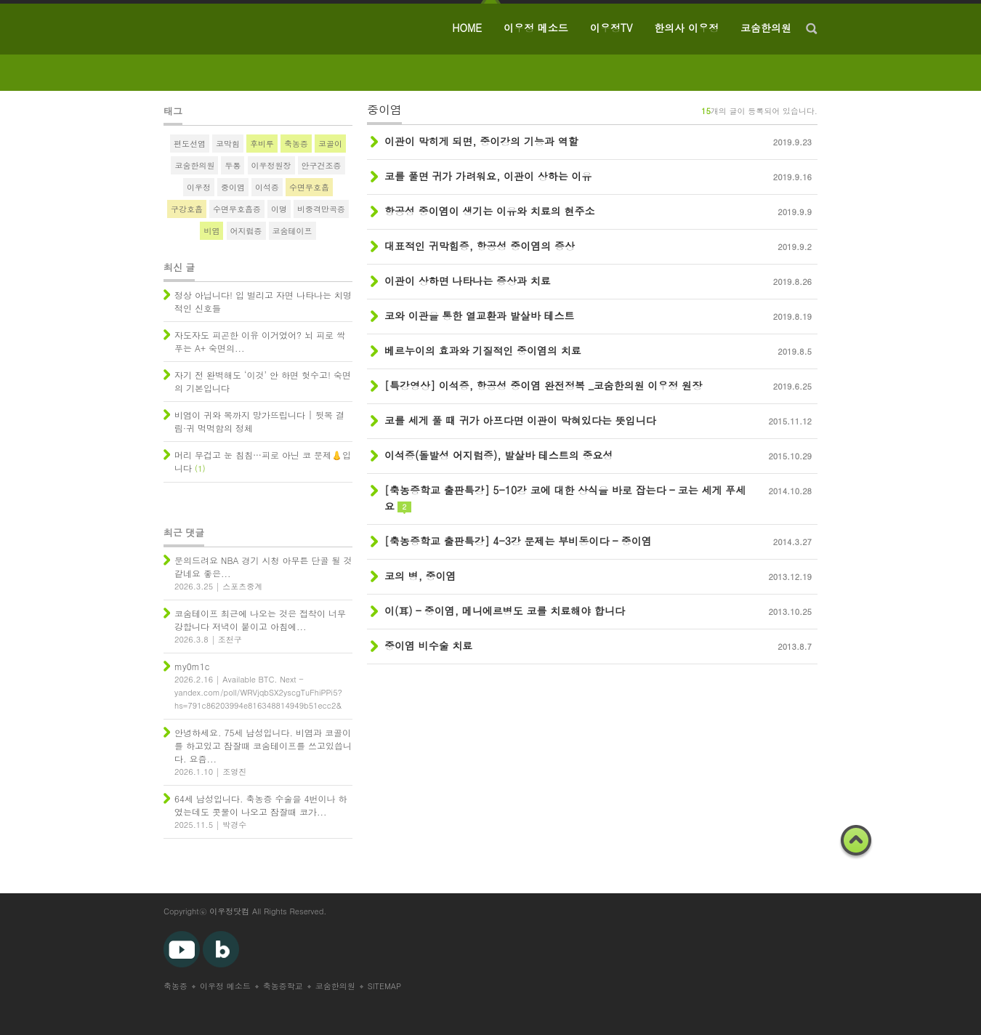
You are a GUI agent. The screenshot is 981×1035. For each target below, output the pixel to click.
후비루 (262, 143)
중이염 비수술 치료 (428, 645)
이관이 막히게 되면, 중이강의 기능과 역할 (481, 141)
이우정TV (611, 27)
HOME (467, 27)
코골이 (330, 143)
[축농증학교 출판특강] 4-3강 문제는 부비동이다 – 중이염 (518, 540)
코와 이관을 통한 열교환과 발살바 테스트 (479, 315)
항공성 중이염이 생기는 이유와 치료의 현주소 (489, 211)
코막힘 (228, 143)
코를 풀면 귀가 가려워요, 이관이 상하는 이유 (488, 176)
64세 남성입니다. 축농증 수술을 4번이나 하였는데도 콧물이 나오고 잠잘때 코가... (260, 805)
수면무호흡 (309, 187)
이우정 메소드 (536, 27)
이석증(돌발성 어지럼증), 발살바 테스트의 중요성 (498, 455)
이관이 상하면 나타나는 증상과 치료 (467, 280)
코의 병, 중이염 (420, 575)
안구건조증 (322, 165)
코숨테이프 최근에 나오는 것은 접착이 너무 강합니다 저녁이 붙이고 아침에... (260, 619)
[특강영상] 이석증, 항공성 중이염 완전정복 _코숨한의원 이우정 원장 (543, 385)
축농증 (296, 143)
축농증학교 (283, 985)
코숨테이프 (292, 230)
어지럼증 (246, 230)
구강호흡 (187, 209)
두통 (233, 165)
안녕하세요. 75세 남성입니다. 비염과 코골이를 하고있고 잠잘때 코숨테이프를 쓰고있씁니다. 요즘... (263, 745)
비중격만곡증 (321, 209)
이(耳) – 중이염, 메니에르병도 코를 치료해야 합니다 (504, 610)
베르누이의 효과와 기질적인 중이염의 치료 (482, 350)
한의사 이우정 (686, 27)
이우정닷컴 (229, 911)
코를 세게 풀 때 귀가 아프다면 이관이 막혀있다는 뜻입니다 (519, 420)
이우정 (199, 187)
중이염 (233, 187)
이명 (279, 209)
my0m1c (191, 666)
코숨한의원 (765, 27)
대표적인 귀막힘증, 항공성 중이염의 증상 (479, 245)
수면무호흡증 (237, 209)
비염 (211, 230)
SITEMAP (385, 985)
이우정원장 (271, 165)
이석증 (267, 187)
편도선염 (190, 143)
